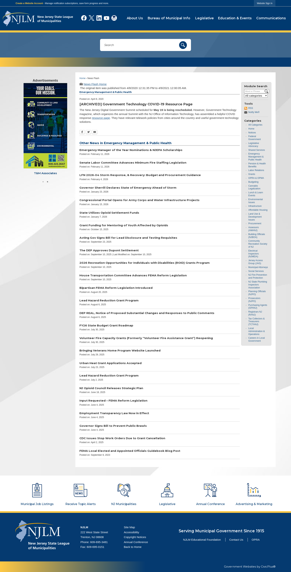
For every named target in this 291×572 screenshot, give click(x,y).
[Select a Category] (256, 96)
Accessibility (131, 532)
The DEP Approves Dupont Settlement (109, 250)
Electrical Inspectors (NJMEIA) (253, 254)
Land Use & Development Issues (255, 217)
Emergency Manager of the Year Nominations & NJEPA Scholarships (130, 150)
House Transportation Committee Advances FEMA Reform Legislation (133, 275)
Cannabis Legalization (254, 187)
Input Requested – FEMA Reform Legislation (113, 401)
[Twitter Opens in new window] (88, 132)
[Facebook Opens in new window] (82, 132)
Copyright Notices (135, 537)
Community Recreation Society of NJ (257, 244)
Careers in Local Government (256, 340)
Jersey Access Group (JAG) (255, 262)
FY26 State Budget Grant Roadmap (106, 326)
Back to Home (132, 547)
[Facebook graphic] (84, 18)
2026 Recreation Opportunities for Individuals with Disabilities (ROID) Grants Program (144, 263)
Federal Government (254, 138)
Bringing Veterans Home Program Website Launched (120, 351)
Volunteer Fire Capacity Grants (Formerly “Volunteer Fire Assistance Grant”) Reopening (146, 338)
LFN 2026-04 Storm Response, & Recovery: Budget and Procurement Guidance (140, 175)
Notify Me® (253, 112)
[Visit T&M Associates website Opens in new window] (45, 129)
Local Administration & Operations (256, 332)
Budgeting (253, 182)
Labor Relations (256, 171)
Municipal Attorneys (258, 267)
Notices (252, 133)
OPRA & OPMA (256, 178)
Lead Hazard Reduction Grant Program (109, 301)
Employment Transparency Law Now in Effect (114, 413)
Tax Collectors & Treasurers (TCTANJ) (256, 322)
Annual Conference (136, 542)
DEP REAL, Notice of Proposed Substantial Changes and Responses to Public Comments (146, 313)
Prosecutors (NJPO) (254, 300)
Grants (251, 174)
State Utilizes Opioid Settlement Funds (109, 213)
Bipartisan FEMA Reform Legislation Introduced (116, 288)
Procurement (254, 224)
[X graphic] (91, 18)
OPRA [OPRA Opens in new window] (256, 540)
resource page (101, 118)
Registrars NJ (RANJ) (255, 314)
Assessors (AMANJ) (253, 229)
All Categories (255, 125)
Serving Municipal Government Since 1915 (221, 531)
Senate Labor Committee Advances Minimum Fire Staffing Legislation (132, 163)
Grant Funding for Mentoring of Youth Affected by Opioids (123, 225)
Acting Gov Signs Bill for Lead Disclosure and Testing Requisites (128, 238)
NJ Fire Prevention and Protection (257, 277)
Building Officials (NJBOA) (256, 236)
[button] (183, 45)
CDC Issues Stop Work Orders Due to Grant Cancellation (122, 438)
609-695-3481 (99, 542)
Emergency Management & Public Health (256, 157)
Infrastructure (255, 206)
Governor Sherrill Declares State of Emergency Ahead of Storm (127, 188)
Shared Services (256, 150)
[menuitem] (134, 19)
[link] (264, 3)
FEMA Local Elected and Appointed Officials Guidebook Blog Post (129, 451)
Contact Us (236, 540)
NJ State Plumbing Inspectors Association (257, 285)
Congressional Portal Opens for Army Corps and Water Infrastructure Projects (139, 200)
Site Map (129, 527)
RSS (250, 108)
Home (82, 78)
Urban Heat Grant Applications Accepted (110, 363)
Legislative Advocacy (253, 145)
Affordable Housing (257, 210)
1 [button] (43, 182)
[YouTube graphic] (106, 18)
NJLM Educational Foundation (202, 540)
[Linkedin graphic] (99, 18)
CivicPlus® (268, 567)
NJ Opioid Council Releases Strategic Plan (111, 388)
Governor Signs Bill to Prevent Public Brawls (113, 426)
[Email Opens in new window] (94, 132)
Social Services (256, 271)
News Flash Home (95, 84)
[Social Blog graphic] (114, 18)
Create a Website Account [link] (29, 3)
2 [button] (47, 182)
